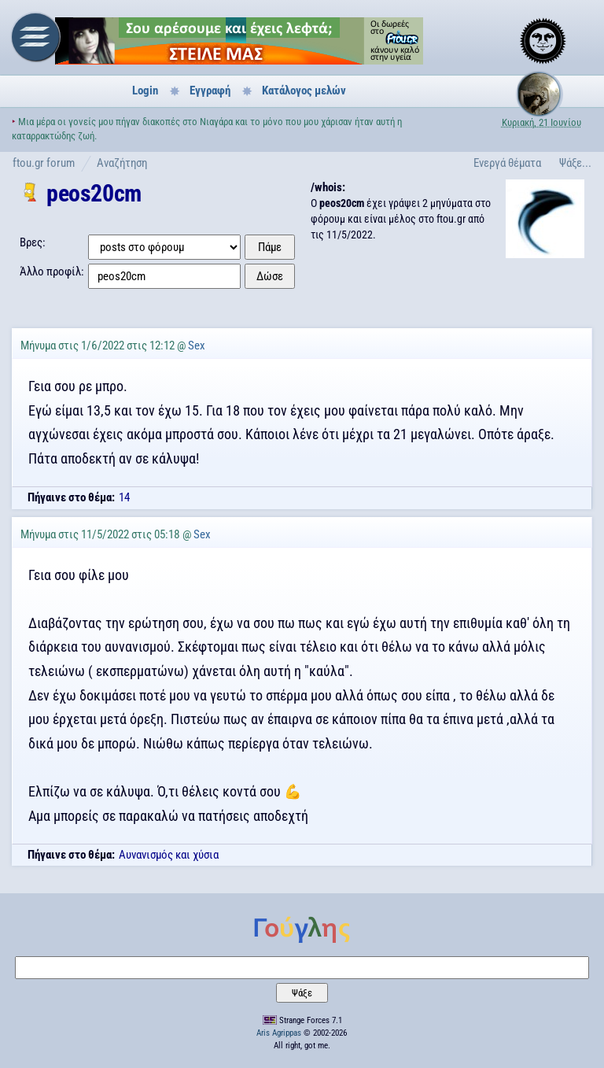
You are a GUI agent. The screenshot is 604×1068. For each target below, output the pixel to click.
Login (145, 90)
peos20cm (94, 193)
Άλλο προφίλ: (52, 271)
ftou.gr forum (44, 163)
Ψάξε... (575, 163)
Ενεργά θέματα (507, 163)
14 (124, 497)
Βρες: (33, 242)
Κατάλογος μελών (304, 90)
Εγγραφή (210, 90)
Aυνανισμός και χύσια (169, 855)
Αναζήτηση (122, 163)
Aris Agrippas (278, 1033)
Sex (196, 345)
